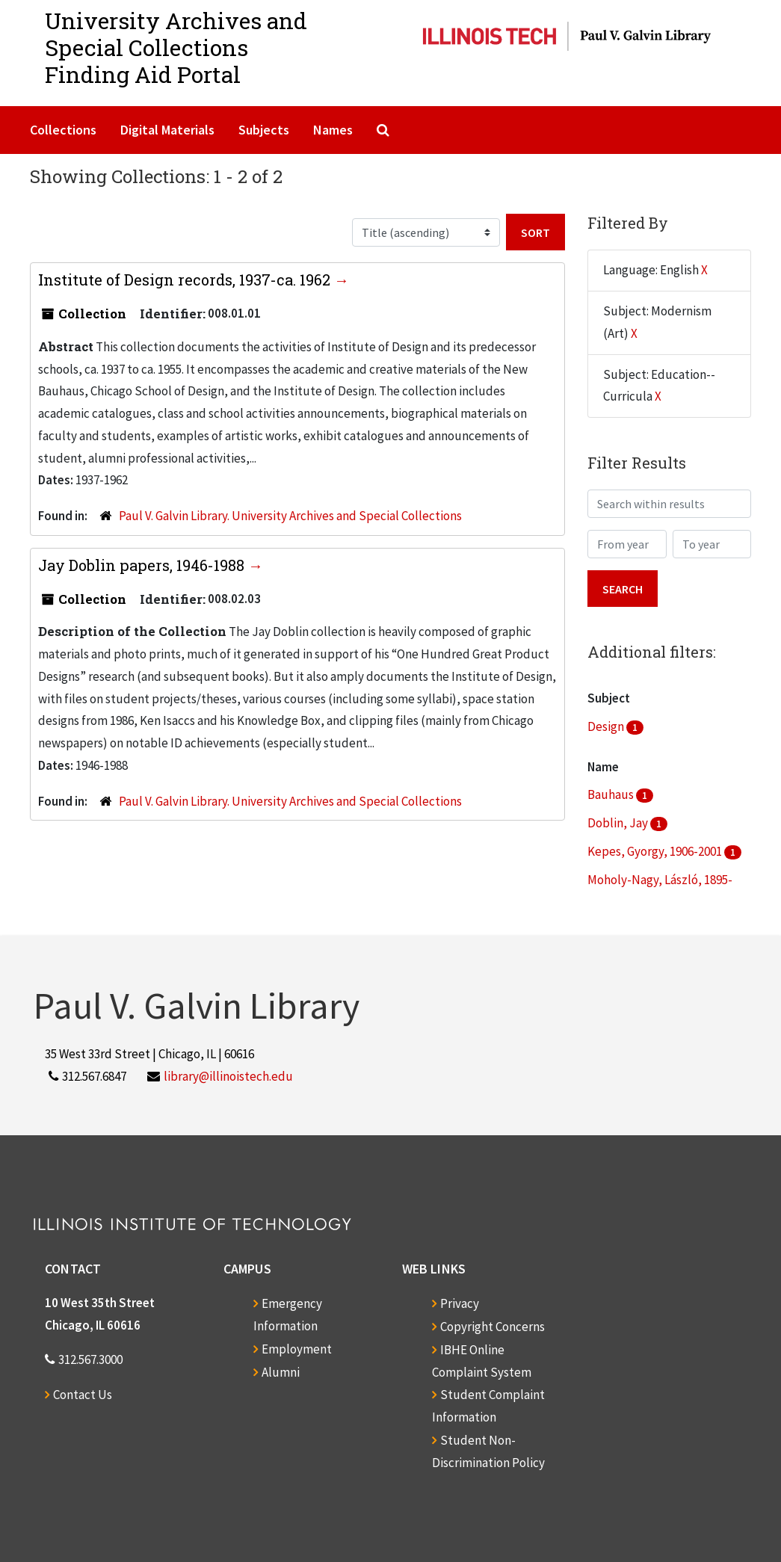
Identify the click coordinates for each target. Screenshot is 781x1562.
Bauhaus (611, 794)
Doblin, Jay (618, 823)
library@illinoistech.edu (228, 1076)
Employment (297, 1349)
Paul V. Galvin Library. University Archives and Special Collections (290, 515)
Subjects (263, 129)
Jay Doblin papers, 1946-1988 (143, 565)
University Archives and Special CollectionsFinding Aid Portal (176, 47)
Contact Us (82, 1394)
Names (333, 129)
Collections (63, 129)
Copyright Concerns (492, 1326)
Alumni (281, 1372)
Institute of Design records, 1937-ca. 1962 (186, 279)
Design (606, 726)
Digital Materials (167, 129)
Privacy (459, 1303)
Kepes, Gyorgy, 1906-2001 (655, 851)
